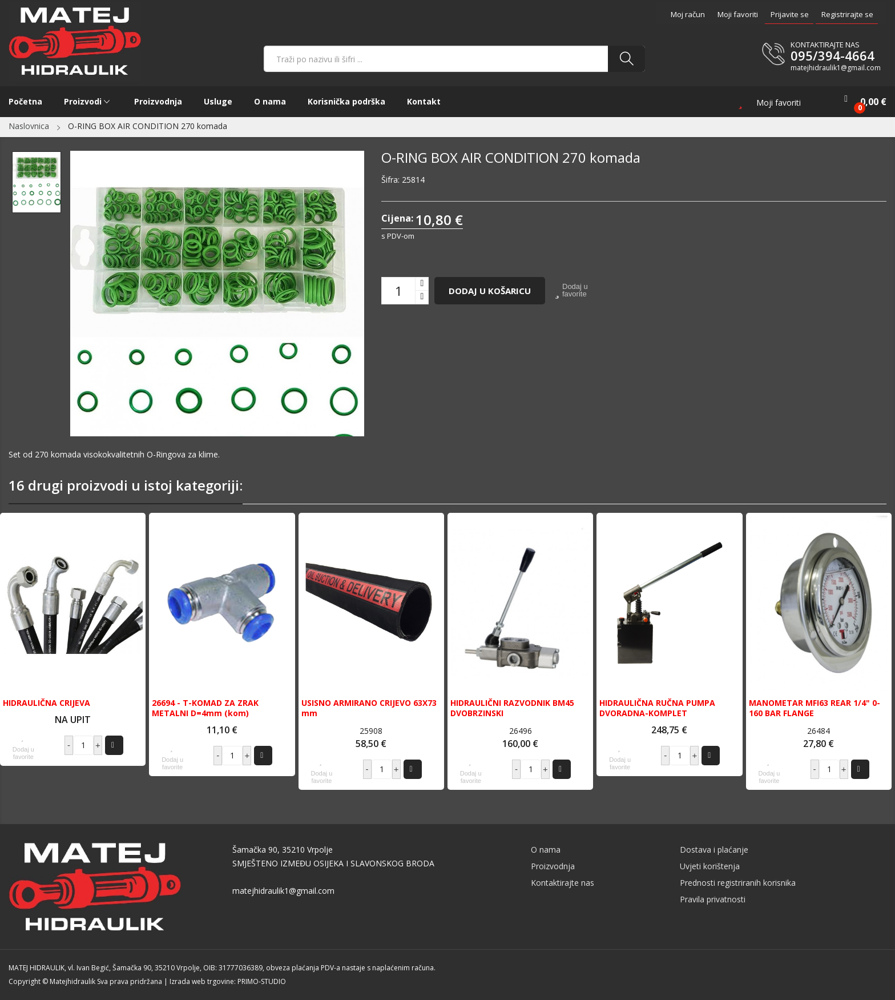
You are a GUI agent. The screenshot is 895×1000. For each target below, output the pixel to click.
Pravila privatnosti (712, 899)
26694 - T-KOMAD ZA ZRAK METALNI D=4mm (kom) (205, 708)
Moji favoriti (737, 14)
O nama (546, 849)
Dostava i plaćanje (714, 849)
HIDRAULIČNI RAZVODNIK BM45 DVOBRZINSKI (512, 708)
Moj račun (688, 14)
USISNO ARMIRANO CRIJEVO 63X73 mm (369, 708)
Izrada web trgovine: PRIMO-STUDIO (228, 981)
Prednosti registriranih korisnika (738, 882)
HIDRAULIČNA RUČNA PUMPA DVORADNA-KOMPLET (657, 708)
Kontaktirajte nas (562, 882)
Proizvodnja (553, 866)
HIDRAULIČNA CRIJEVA (46, 703)
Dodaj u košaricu (490, 290)
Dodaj (112, 745)
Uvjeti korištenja (710, 866)
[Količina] (398, 290)
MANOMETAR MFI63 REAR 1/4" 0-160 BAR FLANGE (814, 708)
